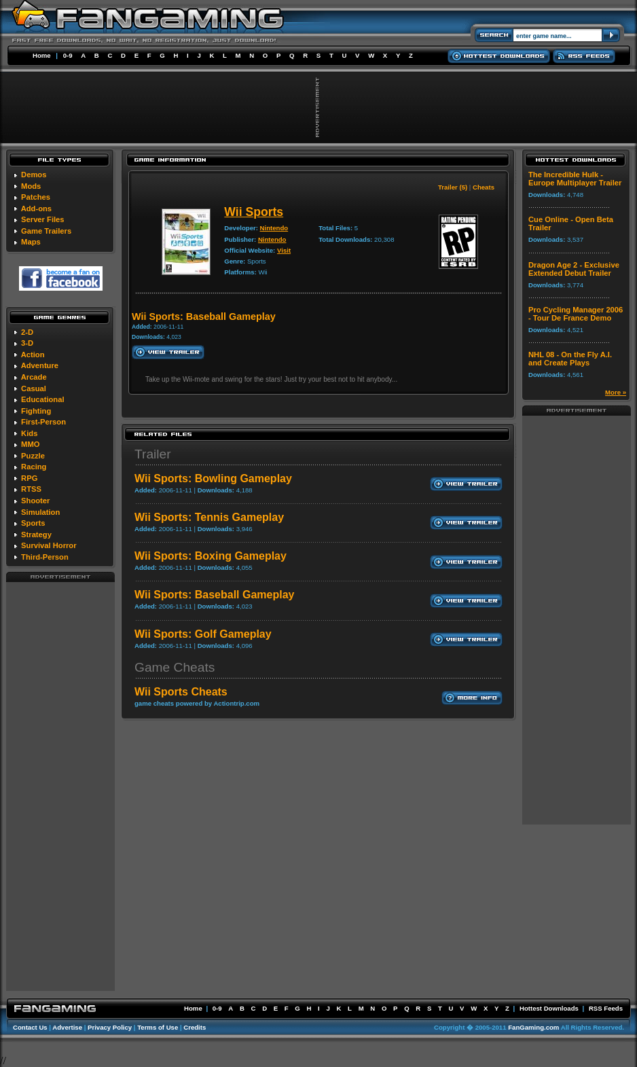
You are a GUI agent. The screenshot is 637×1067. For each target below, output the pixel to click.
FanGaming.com (533, 1027)
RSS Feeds (606, 1008)
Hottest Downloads (549, 1008)
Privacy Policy (110, 1027)
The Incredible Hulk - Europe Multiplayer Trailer (574, 178)
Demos (33, 174)
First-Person (43, 422)
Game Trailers (46, 231)
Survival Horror (48, 545)
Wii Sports (253, 212)
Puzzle (33, 456)
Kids (29, 433)
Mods (31, 186)
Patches (35, 197)
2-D (27, 332)
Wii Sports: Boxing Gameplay (210, 556)
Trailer (152, 454)
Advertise (67, 1027)
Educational (42, 399)
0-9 (68, 55)
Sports (33, 523)
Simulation (40, 512)
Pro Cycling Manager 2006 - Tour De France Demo (575, 314)
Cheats (483, 187)
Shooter (35, 500)
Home (42, 55)
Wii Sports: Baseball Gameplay (214, 594)
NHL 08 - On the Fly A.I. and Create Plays (570, 358)
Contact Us (30, 1027)
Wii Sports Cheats (181, 692)
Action (33, 354)
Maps (31, 242)
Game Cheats (174, 667)
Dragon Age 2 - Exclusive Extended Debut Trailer (573, 269)
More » (615, 392)
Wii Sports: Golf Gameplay (203, 634)
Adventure (39, 365)
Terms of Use (157, 1027)
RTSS (31, 489)
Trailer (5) (452, 187)
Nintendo (274, 228)
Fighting (36, 411)
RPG (29, 478)
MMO (30, 444)
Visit (284, 250)
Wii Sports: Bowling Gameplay (213, 478)
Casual (33, 388)
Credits (194, 1027)
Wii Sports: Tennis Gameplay (209, 517)
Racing (33, 467)
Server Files (42, 219)
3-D (27, 343)
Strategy (36, 534)
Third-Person (45, 557)
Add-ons (36, 208)
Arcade (34, 377)
